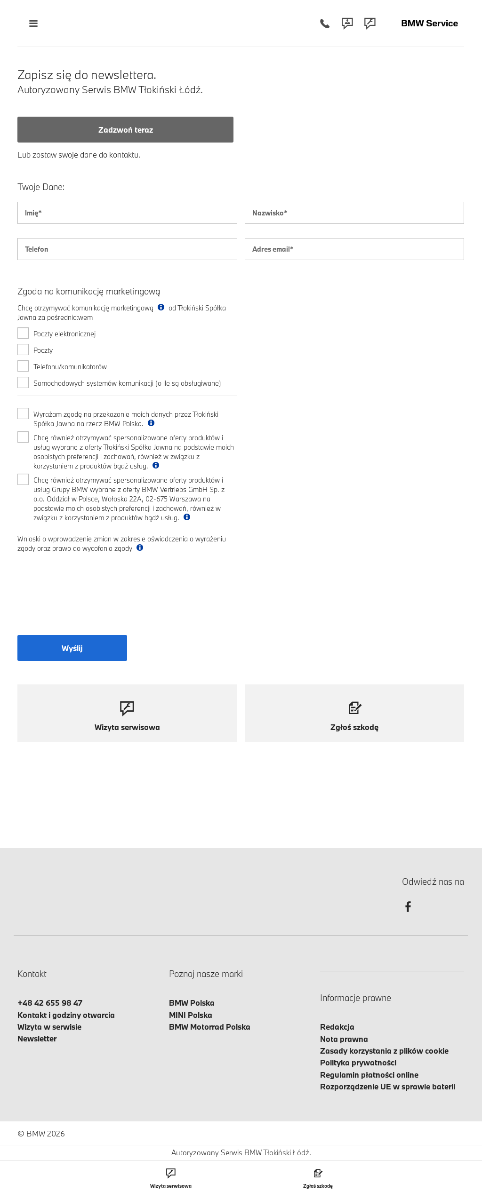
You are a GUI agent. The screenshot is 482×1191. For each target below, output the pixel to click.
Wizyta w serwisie (49, 1027)
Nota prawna (344, 1039)
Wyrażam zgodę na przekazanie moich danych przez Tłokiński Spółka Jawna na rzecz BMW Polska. (125, 419)
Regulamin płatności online (369, 1075)
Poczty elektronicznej (64, 333)
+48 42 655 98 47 (49, 1003)
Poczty (43, 350)
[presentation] (89, 599)
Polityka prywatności (358, 1062)
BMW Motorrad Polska (209, 1027)
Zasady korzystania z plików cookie (384, 1051)
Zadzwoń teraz (125, 130)
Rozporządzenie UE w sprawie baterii (387, 1086)
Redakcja (337, 1027)
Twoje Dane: (41, 187)
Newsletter (36, 1038)
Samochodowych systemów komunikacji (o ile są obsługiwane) (127, 383)
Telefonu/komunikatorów (70, 366)
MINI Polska (190, 1015)
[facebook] (408, 915)
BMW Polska (192, 1003)
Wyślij (72, 648)
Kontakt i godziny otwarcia (66, 1015)
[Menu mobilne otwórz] (33, 23)
